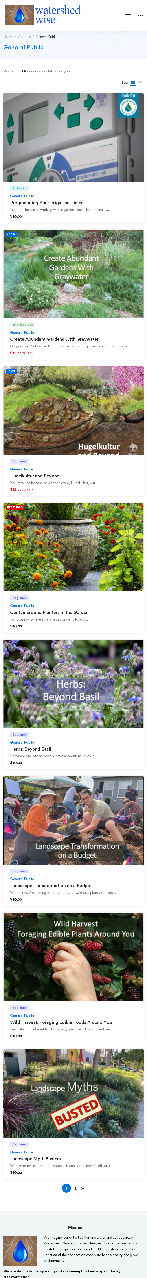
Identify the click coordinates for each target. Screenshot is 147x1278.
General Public (22, 196)
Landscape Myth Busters (35, 1158)
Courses (24, 37)
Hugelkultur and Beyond (34, 475)
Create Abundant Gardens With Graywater (54, 339)
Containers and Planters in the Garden (49, 612)
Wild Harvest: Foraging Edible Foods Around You (61, 1022)
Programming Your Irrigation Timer (46, 202)
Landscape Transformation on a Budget (51, 885)
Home (8, 37)
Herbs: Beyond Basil (30, 749)
